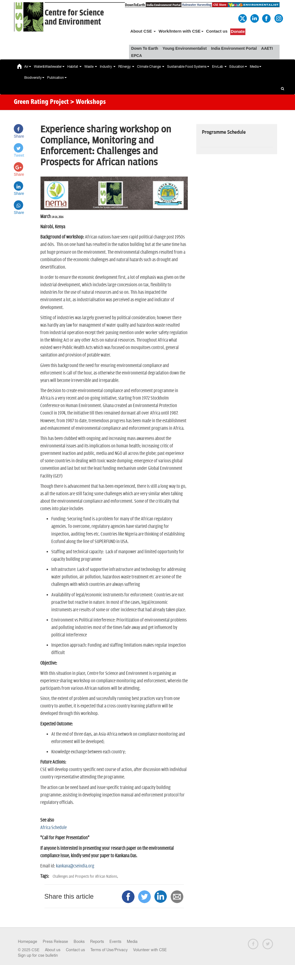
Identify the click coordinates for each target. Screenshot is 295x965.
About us (52, 950)
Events (115, 941)
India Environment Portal (234, 48)
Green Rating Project (41, 102)
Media (255, 67)
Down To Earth (144, 48)
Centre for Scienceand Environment (74, 17)
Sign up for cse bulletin (38, 955)
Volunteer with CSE (150, 950)
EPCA (136, 55)
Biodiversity (34, 78)
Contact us (217, 31)
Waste (90, 67)
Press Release (55, 941)
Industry (108, 67)
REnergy (126, 67)
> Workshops (88, 102)
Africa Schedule (53, 827)
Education (238, 67)
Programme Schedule (224, 132)
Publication (57, 78)
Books (79, 941)
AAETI (267, 48)
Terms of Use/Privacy (109, 950)
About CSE (143, 31)
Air (27, 67)
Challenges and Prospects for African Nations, (85, 876)
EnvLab (219, 67)
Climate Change (150, 67)
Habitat (74, 67)
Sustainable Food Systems (188, 67)
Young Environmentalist (185, 48)
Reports (97, 941)
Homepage (27, 941)
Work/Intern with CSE (181, 31)
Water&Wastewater (49, 67)
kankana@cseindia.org (74, 866)
